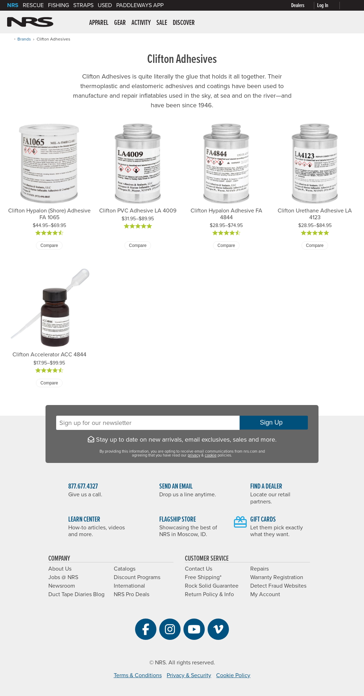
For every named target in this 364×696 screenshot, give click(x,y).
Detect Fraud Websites (278, 585)
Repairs (259, 568)
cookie (210, 455)
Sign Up (274, 422)
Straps (83, 5)
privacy (194, 455)
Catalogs (124, 568)
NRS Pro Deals (131, 594)
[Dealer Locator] (304, 5)
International (129, 585)
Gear (120, 23)
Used (105, 5)
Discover (184, 23)
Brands (24, 39)
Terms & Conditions (138, 675)
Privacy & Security (189, 675)
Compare (49, 245)
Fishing (58, 5)
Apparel (98, 23)
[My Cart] (350, 5)
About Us (59, 568)
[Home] (9, 39)
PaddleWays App (140, 5)
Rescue (33, 5)
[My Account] (330, 5)
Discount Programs (137, 577)
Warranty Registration (276, 577)
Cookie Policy (233, 675)
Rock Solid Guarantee (212, 585)
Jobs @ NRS (63, 577)
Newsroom (61, 585)
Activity (141, 23)
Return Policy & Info (209, 594)
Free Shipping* (203, 577)
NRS (12, 5)
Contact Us (198, 568)
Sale (161, 23)
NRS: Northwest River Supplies (30, 22)
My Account (265, 594)
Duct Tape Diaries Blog (76, 594)
